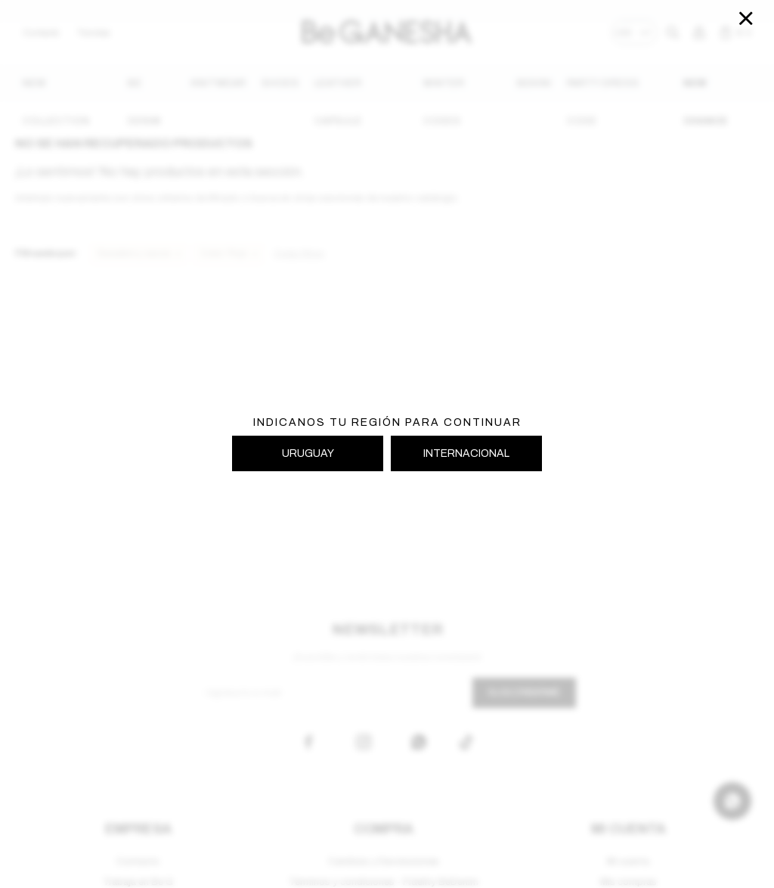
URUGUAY (308, 453)
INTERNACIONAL (466, 453)
